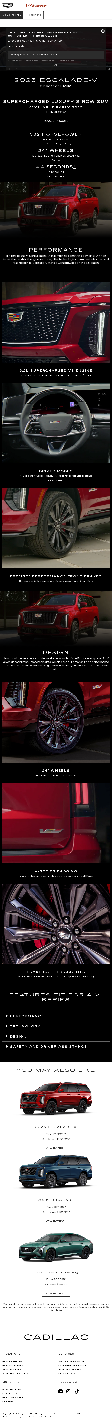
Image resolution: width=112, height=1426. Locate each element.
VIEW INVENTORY (56, 1148)
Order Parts (67, 1373)
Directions (33, 15)
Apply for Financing (72, 1362)
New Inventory (12, 1362)
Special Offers (12, 1370)
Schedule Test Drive (16, 1373)
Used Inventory (13, 1366)
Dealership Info (13, 1390)
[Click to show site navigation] (105, 15)
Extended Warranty (72, 1366)
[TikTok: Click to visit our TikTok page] (78, 1391)
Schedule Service (70, 1370)
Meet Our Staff (12, 1398)
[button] (11, 15)
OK (56, 65)
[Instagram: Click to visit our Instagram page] (70, 1391)
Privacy (47, 1414)
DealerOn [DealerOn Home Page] (28, 1414)
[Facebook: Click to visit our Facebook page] (62, 1391)
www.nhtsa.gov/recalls (83, 1307)
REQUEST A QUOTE (56, 121)
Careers (8, 1402)
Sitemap (38, 1414)
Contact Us (10, 1394)
